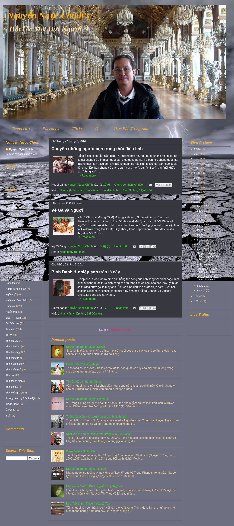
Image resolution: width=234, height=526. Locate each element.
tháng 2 (201, 285)
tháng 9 (201, 220)
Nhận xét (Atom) (121, 329)
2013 (197, 296)
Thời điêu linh (109, 190)
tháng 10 (202, 215)
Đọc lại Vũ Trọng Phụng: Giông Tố (87, 398)
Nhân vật (65, 190)
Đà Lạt (9, 236)
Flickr (77, 128)
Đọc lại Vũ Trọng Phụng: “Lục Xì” (86, 468)
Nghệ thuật (12, 283)
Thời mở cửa (12, 358)
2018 (197, 182)
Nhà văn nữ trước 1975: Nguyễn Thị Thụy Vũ (94, 486)
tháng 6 (201, 234)
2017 (197, 187)
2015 (197, 197)
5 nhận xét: (121, 307)
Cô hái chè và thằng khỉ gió (83, 364)
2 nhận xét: (121, 246)
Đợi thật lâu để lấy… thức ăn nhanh (208, 278)
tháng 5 (201, 239)
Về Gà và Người (67, 210)
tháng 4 (201, 244)
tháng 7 (201, 230)
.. (162, 128)
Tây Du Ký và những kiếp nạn (84, 381)
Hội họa (10, 260)
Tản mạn (78, 190)
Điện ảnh (10, 242)
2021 (197, 168)
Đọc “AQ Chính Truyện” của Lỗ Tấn (88, 503)
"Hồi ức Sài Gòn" (15, 196)
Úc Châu (10, 409)
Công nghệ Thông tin (17, 225)
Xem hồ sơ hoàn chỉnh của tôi (22, 154)
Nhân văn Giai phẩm (17, 300)
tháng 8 (201, 225)
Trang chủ (21, 128)
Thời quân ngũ (13, 369)
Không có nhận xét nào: (129, 184)
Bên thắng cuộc (14, 219)
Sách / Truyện (13, 317)
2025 (197, 149)
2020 (197, 173)
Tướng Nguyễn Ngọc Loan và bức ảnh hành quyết (97, 416)
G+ (98, 128)
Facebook (51, 128)
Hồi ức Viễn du (14, 271)
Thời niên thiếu (14, 363)
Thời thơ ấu (12, 386)
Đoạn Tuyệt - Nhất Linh (80, 451)
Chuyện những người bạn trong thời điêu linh (97, 148)
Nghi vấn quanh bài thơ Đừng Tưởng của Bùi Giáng (98, 433)
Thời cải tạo (92, 190)
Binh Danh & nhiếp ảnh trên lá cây (85, 272)
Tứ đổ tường (12, 404)
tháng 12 (202, 206)
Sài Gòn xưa (94, 313)
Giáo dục (10, 248)
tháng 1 (201, 290)
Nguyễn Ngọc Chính (21, 149)
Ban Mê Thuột (13, 208)
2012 (197, 301)
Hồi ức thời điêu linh (16, 265)
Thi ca (9, 334)
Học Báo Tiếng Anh (131, 128)
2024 (197, 153)
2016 (197, 192)
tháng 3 (201, 249)
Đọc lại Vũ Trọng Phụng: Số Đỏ (85, 346)
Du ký (9, 231)
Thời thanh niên (14, 381)
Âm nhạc (10, 202)
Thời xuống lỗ (13, 392)
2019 (197, 178)
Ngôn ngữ (66, 251)
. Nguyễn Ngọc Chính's (46, 15)
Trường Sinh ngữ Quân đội (136, 190)
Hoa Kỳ (10, 254)
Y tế (8, 415)
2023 (197, 158)
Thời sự (10, 375)
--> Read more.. (87, 175)
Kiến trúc (10, 277)
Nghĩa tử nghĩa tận (16, 288)
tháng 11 (202, 210)
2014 (197, 201)
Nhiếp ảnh (78, 313)
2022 (197, 163)
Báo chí (10, 213)
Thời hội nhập (13, 352)
